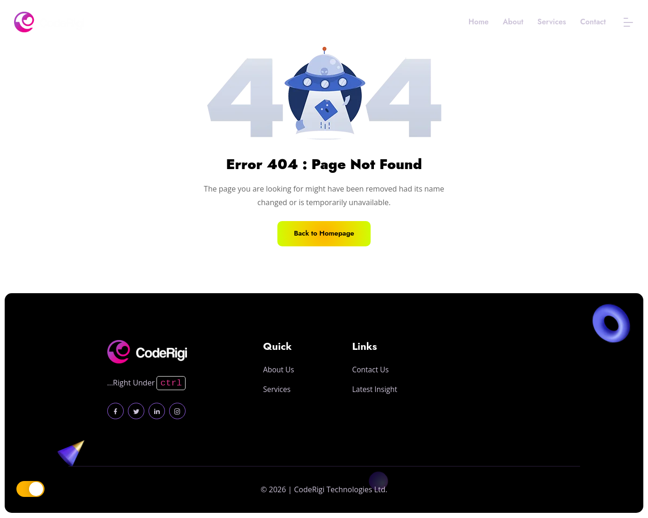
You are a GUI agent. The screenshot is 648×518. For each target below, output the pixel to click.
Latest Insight (375, 424)
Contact (593, 21)
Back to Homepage (324, 233)
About (513, 21)
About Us (279, 401)
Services (551, 21)
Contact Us (371, 404)
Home (479, 21)
